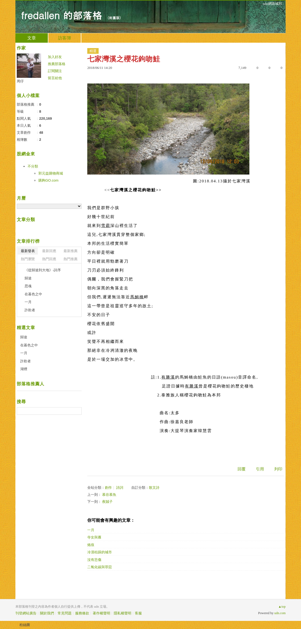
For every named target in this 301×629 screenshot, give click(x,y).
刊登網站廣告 (25, 613)
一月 (90, 530)
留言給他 (55, 78)
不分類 (33, 166)
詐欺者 (30, 310)
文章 (31, 38)
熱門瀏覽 (28, 259)
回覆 (242, 469)
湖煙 (23, 369)
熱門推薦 (70, 259)
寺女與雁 (94, 537)
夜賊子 (107, 502)
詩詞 (119, 488)
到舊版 (114, 17)
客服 (138, 613)
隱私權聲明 (122, 613)
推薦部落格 (56, 64)
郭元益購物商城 (50, 173)
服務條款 (82, 613)
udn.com (280, 613)
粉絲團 (24, 625)
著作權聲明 (101, 613)
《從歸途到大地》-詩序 (43, 270)
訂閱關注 (55, 71)
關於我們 (47, 613)
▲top (282, 606)
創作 (108, 488)
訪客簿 (64, 38)
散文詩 (154, 488)
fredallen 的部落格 (61, 15)
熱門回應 (49, 259)
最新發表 (28, 251)
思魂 (28, 286)
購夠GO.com (48, 180)
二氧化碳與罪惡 (99, 567)
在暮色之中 (33, 294)
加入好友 (55, 57)
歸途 (28, 278)
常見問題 (65, 613)
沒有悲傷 (94, 560)
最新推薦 (70, 251)
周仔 (20, 81)
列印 (278, 469)
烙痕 (90, 545)
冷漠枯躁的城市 (99, 552)
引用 (260, 469)
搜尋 (77, 411)
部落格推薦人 (30, 384)
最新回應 (49, 251)
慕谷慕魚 (109, 495)
